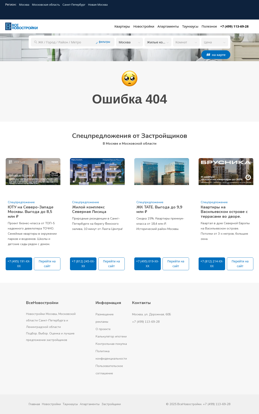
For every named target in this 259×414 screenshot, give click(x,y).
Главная (34, 404)
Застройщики (111, 404)
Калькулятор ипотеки (111, 336)
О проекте (103, 329)
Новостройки (51, 404)
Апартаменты (90, 404)
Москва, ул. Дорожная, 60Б (151, 314)
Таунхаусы (70, 404)
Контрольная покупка (111, 344)
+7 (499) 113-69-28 (145, 322)
